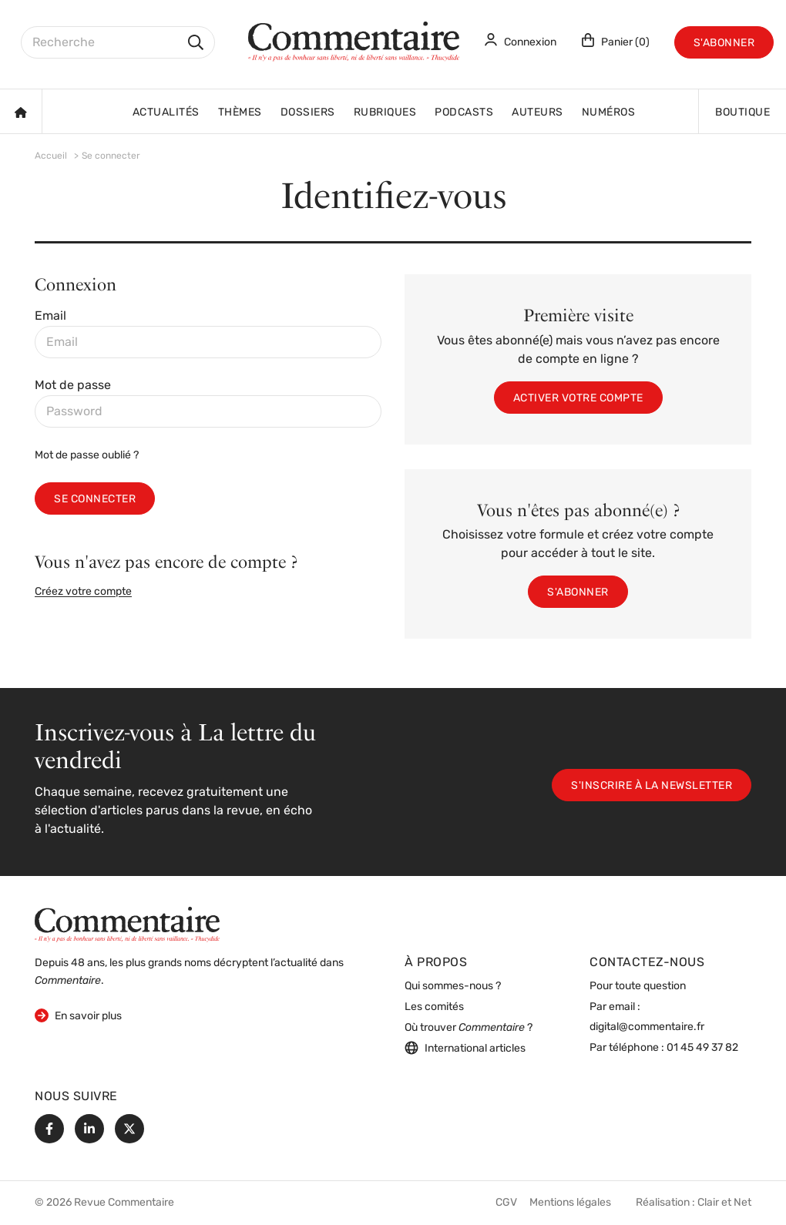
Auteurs (537, 113)
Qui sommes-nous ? (453, 986)
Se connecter (95, 499)
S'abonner (724, 43)
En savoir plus (78, 1015)
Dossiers (307, 113)
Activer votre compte (578, 398)
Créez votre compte (83, 592)
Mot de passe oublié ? (87, 455)
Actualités (166, 113)
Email (50, 316)
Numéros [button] (609, 113)
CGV (506, 1203)
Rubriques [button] (385, 113)
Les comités (434, 1007)
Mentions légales (570, 1203)
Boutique (742, 113)
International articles (465, 1048)
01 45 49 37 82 (702, 1048)
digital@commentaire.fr (647, 1027)
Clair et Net (724, 1203)
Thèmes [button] (240, 113)
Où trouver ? (468, 1028)
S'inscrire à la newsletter (651, 786)
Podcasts (464, 113)
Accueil (51, 156)
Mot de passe (73, 386)
